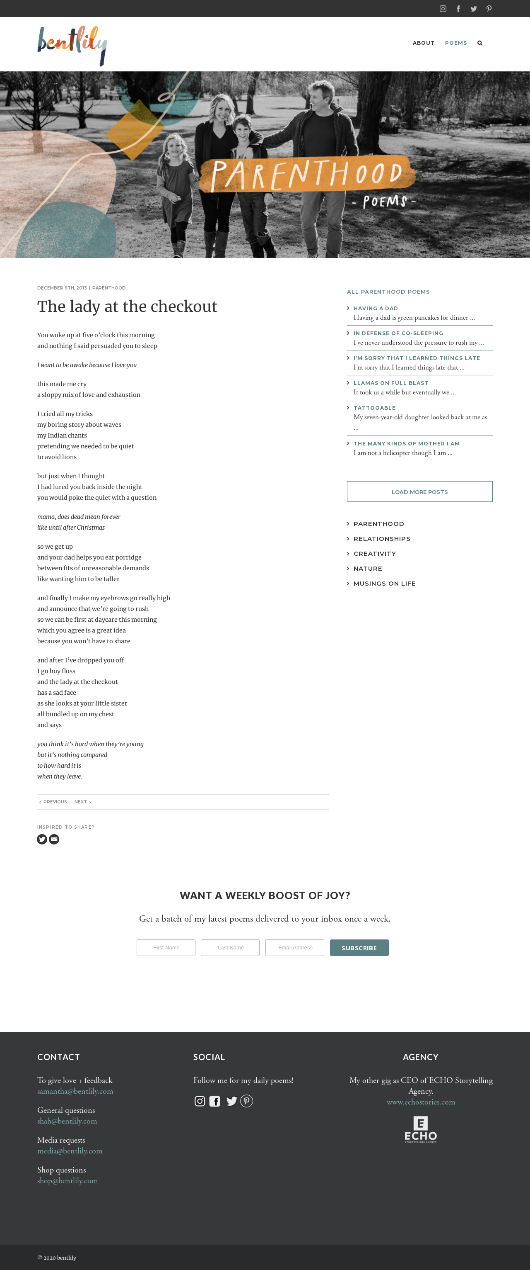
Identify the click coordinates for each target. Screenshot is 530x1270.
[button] (479, 43)
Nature (368, 568)
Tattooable (375, 407)
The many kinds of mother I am (407, 443)
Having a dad (376, 308)
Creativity (375, 553)
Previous (55, 801)
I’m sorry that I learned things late (417, 358)
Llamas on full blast (391, 383)
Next (81, 801)
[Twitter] (42, 839)
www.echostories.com (421, 1102)
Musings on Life (385, 583)
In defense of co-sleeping (398, 333)
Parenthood (109, 287)
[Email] (54, 839)
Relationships (382, 538)
